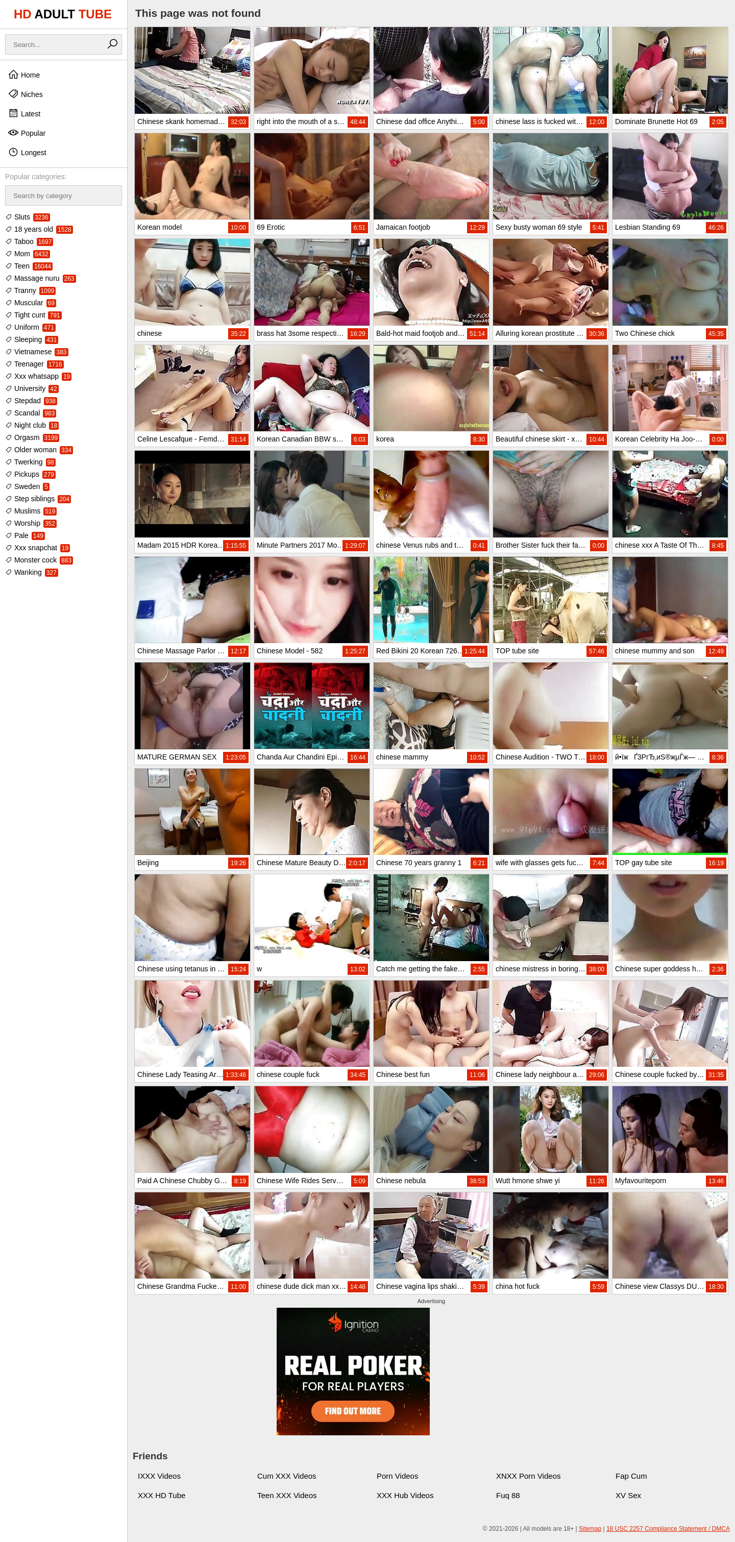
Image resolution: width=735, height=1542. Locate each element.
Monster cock (39, 560)
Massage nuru (40, 278)
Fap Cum (631, 1476)
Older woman (39, 450)
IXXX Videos (159, 1476)
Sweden (27, 486)
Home (24, 74)
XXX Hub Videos (405, 1495)
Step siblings (38, 499)
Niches (25, 94)
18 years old (39, 229)
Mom (27, 254)
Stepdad (31, 401)
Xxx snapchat (37, 548)
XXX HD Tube (161, 1495)
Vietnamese (36, 352)
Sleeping (31, 339)
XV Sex (628, 1495)
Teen (29, 266)
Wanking (31, 572)
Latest (24, 113)
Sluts (27, 217)
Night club (32, 425)
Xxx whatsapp (38, 376)
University (32, 388)
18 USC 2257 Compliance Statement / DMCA (668, 1528)
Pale (25, 535)
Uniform (30, 327)
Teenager (34, 364)
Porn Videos (397, 1476)
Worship (31, 523)
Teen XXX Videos (286, 1495)
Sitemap (590, 1528)
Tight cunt (33, 315)
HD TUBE (63, 14)
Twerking (30, 462)
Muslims (31, 511)
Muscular (30, 303)
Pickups (30, 474)
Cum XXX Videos (286, 1476)
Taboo (29, 241)
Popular (26, 132)
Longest (27, 152)
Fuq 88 (508, 1495)
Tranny (30, 290)
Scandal (30, 413)
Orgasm (32, 437)
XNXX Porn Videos (528, 1476)
